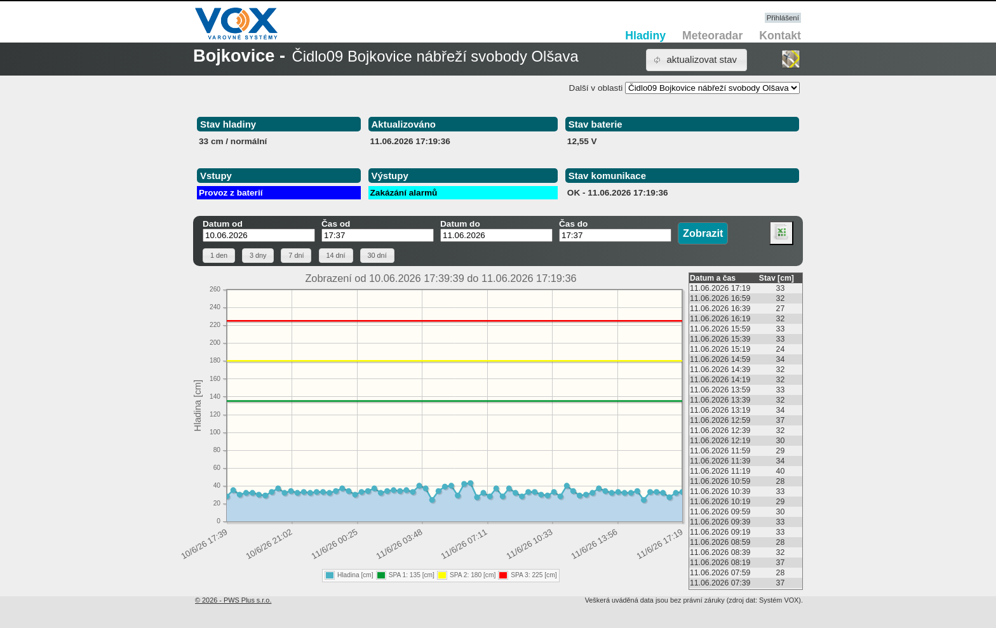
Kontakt (780, 35)
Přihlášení (783, 18)
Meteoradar (712, 35)
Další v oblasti (596, 88)
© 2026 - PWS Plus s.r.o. (233, 600)
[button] (696, 60)
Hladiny (645, 35)
